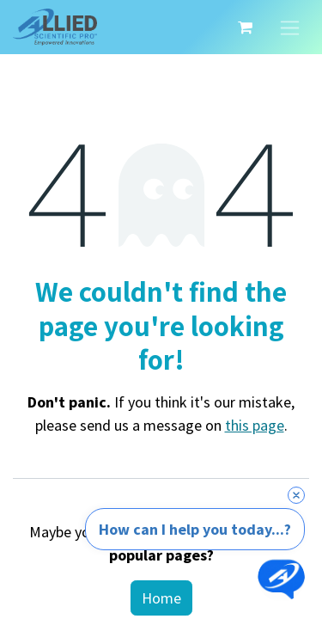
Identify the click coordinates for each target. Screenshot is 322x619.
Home (161, 598)
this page (254, 425)
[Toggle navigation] (289, 27)
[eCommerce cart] (245, 27)
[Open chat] (281, 578)
